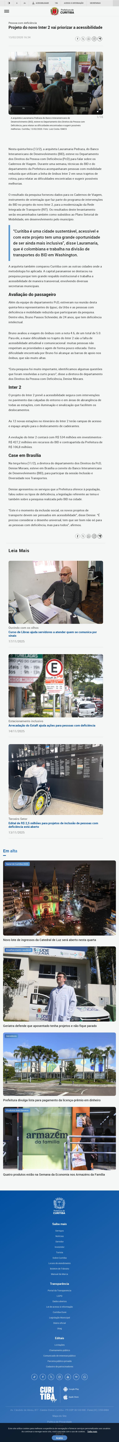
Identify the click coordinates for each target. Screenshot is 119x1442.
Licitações (60, 1344)
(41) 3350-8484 (101, 1409)
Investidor (59, 1246)
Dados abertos (60, 1301)
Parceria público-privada (60, 1361)
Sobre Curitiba (60, 1257)
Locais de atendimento (59, 1263)
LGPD (59, 1295)
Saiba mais (92, 1431)
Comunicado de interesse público (59, 1355)
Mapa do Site (59, 1415)
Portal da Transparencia (59, 1290)
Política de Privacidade (59, 1421)
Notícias (59, 1236)
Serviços (59, 1230)
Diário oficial (59, 1323)
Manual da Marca (59, 1274)
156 (56, 3)
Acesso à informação (74, 3)
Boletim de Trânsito (59, 1268)
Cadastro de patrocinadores (59, 1366)
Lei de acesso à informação (59, 1306)
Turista (59, 1252)
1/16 (100, 117)
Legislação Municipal (59, 1317)
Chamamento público (59, 1350)
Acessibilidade (40, 3)
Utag (59, 1328)
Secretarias (95, 3)
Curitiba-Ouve (59, 1312)
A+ (25, 3)
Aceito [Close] (59, 1437)
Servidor (59, 1241)
